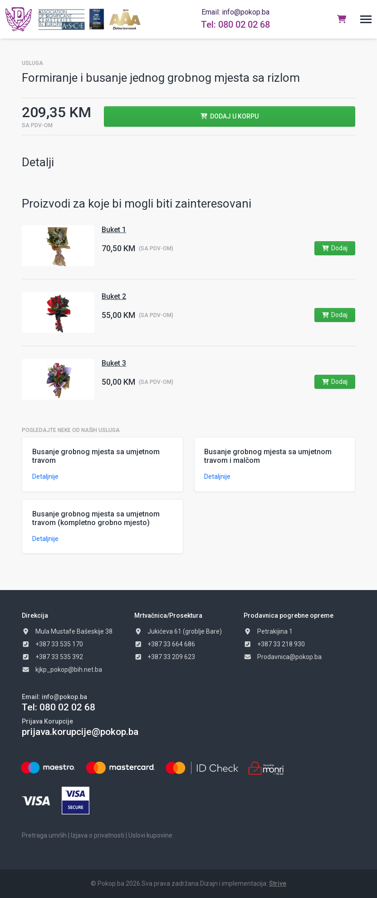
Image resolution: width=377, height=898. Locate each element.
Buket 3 (114, 363)
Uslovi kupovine (150, 835)
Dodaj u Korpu (229, 116)
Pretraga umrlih (44, 835)
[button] (366, 19)
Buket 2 (114, 296)
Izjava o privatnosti (97, 835)
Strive (277, 883)
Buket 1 (114, 229)
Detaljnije (45, 476)
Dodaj (335, 248)
